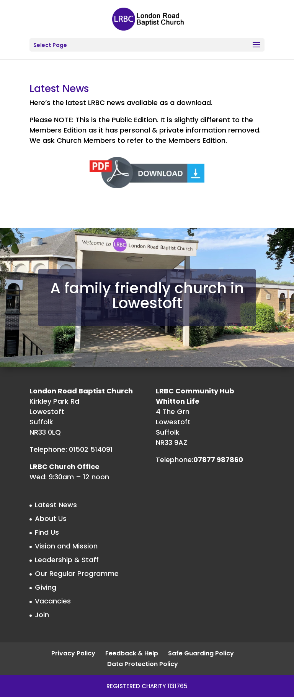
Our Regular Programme (77, 573)
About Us (51, 518)
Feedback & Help (131, 653)
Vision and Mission (66, 546)
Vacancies (53, 601)
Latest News (56, 504)
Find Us (47, 532)
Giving (45, 587)
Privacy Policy (73, 653)
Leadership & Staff (67, 559)
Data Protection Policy (142, 664)
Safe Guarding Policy (201, 653)
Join (42, 614)
